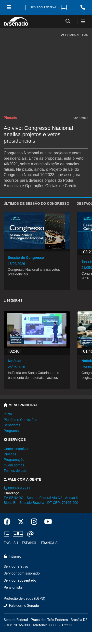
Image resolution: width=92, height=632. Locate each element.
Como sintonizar (16, 449)
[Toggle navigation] (83, 21)
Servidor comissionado (22, 573)
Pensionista (13, 588)
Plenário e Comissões (20, 420)
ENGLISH (11, 543)
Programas (12, 431)
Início (8, 414)
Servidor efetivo (16, 566)
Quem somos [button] (14, 465)
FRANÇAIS (49, 543)
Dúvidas (10, 454)
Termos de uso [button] (15, 471)
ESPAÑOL (29, 543)
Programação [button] (14, 460)
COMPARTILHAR (74, 35)
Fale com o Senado (21, 606)
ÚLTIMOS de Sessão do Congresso (36, 203)
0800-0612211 (17, 488)
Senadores (12, 425)
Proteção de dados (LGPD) (24, 599)
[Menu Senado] (8, 7)
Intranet (12, 556)
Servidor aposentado (20, 580)
